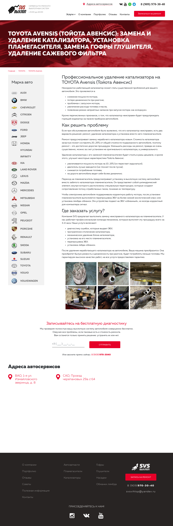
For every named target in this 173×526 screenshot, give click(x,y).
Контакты (125, 14)
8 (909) (101, 355)
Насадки (101, 478)
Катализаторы (72, 478)
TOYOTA (21, 265)
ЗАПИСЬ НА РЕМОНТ (141, 477)
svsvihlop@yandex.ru (141, 491)
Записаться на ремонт (149, 14)
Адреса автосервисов (99, 4)
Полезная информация (36, 491)
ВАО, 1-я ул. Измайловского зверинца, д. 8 (26, 379)
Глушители (102, 471)
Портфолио (100, 14)
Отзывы (113, 14)
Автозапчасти (72, 465)
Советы (26, 484)
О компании (84, 14)
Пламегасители (73, 471)
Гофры (100, 465)
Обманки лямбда (106, 484)
